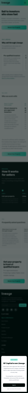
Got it (14, 385)
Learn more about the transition (14, 388)
